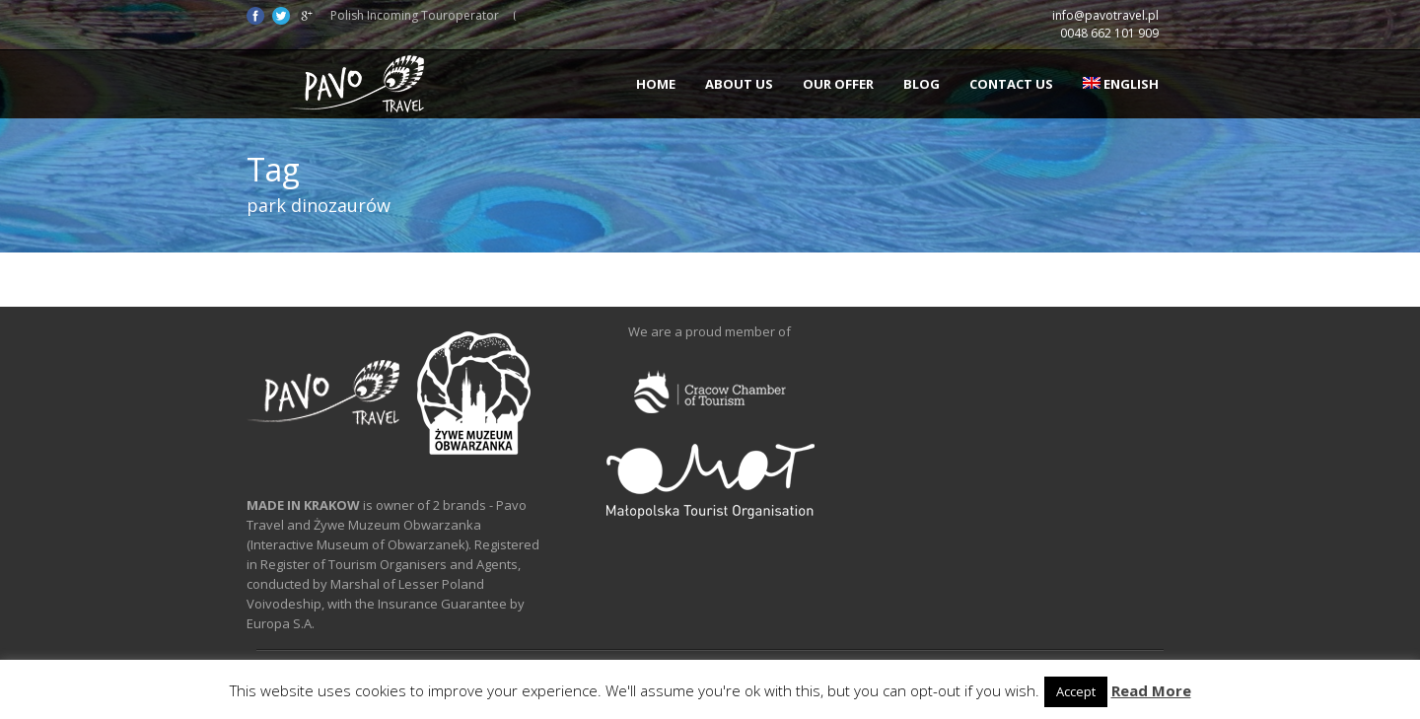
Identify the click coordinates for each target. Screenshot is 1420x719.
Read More (1151, 690)
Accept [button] (1076, 691)
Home (655, 84)
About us (739, 84)
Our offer (838, 84)
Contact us (1011, 84)
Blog (921, 84)
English (1121, 84)
